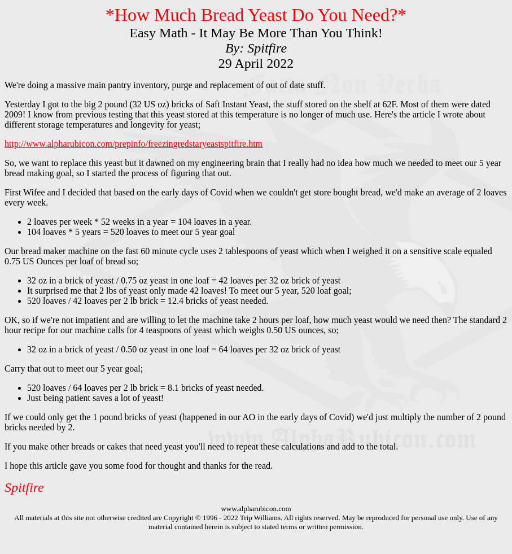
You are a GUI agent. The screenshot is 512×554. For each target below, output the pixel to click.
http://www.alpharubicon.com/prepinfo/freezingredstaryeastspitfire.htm (133, 144)
